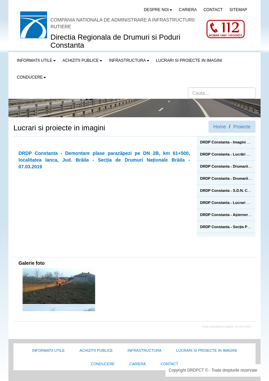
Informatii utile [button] (36, 60)
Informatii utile (48, 350)
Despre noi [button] (158, 9)
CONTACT (213, 9)
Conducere (103, 364)
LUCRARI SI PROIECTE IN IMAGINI (189, 60)
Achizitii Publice (96, 350)
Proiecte (242, 126)
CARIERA (188, 9)
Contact (169, 364)
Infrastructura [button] (129, 60)
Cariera (137, 364)
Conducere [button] (31, 77)
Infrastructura (144, 350)
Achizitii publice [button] (82, 60)
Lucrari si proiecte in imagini (206, 350)
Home (220, 126)
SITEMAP (238, 9)
